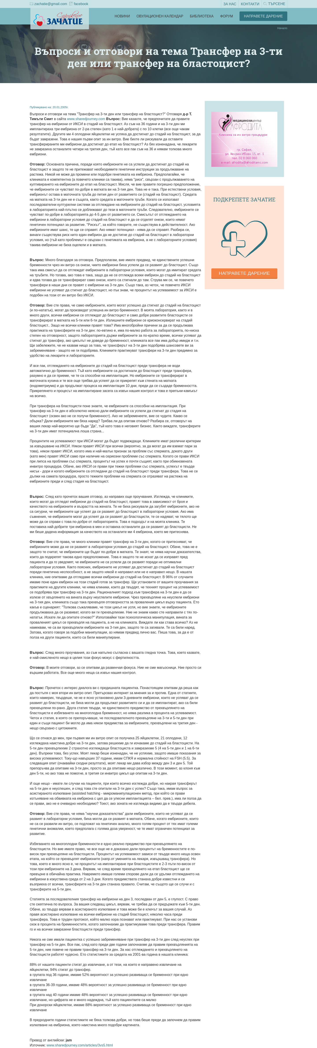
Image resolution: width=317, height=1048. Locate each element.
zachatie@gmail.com (48, 4)
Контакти (249, 4)
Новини (122, 16)
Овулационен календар (159, 16)
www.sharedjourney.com (86, 119)
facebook (78, 4)
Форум (226, 16)
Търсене (274, 4)
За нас (229, 4)
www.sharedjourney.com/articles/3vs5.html (80, 1045)
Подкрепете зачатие (244, 199)
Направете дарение (244, 273)
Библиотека (202, 16)
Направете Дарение (263, 16)
